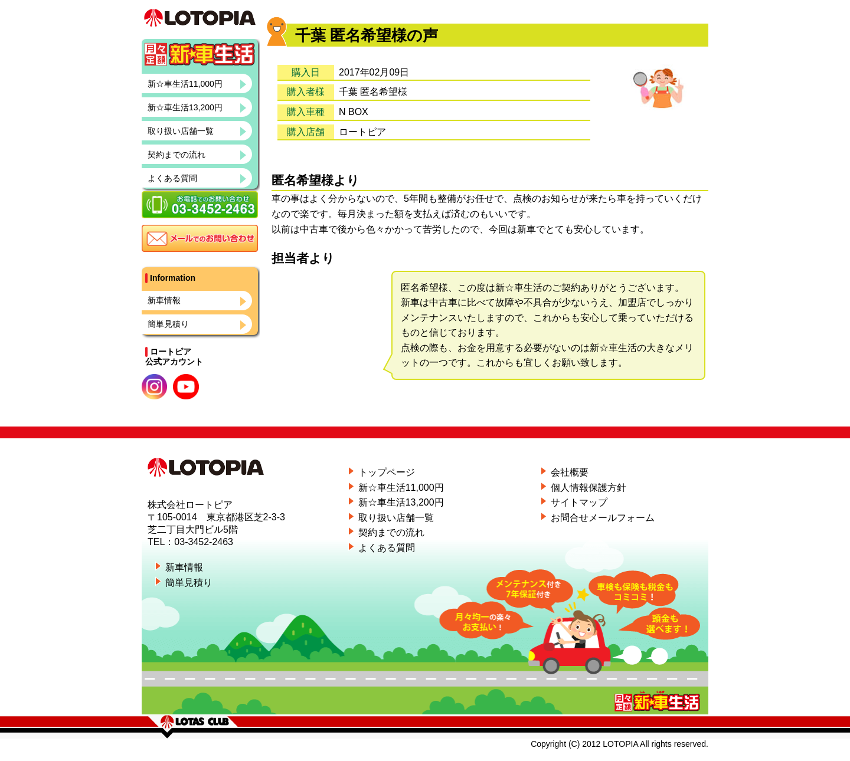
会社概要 (570, 472)
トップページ (386, 472)
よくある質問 (172, 201)
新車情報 (164, 324)
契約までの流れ (176, 178)
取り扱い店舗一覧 (181, 154)
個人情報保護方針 (588, 488)
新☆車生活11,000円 (185, 107)
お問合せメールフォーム (603, 518)
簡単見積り (168, 347)
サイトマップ (579, 502)
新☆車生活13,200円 (185, 131)
